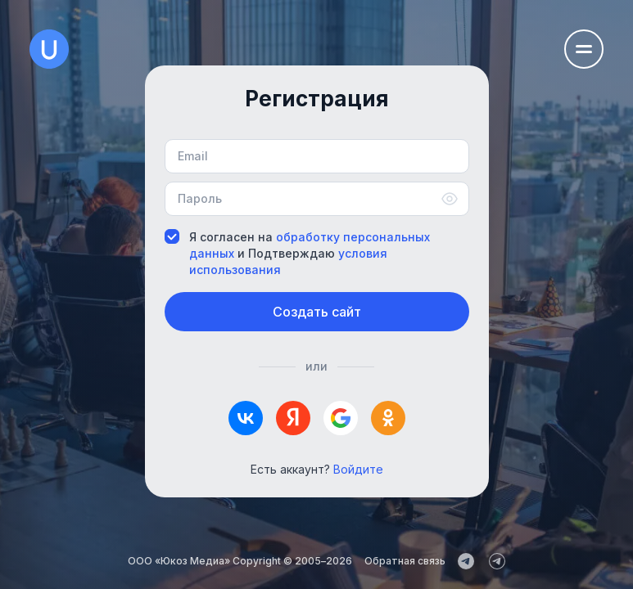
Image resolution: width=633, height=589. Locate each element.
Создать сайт (317, 311)
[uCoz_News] (466, 561)
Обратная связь (404, 561)
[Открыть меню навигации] (584, 49)
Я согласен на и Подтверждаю (297, 253)
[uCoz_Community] (497, 561)
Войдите (358, 469)
